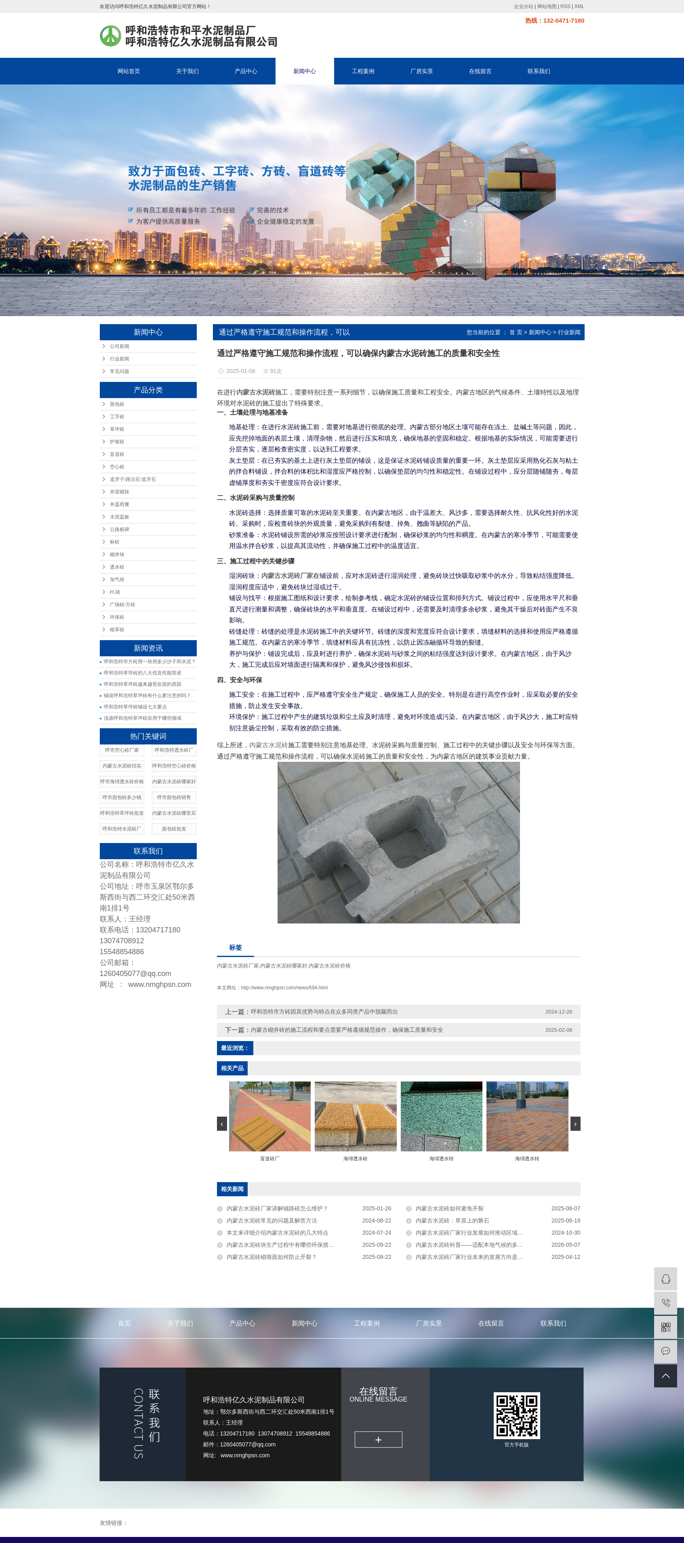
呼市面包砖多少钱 (122, 797)
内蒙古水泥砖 (268, 745)
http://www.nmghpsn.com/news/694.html (284, 988)
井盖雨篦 (119, 504)
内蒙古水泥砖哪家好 (174, 781)
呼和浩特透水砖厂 (174, 750)
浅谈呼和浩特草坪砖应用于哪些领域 (142, 718)
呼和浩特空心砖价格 (174, 766)
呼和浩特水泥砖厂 (122, 829)
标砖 (115, 542)
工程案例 (363, 71)
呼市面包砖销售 (174, 797)
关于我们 (187, 71)
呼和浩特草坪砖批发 (122, 813)
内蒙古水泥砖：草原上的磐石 (452, 1220)
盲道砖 (117, 454)
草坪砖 (117, 429)
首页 (124, 1323)
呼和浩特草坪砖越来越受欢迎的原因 (142, 684)
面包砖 (117, 404)
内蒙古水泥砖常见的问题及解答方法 (272, 1220)
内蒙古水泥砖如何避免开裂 (450, 1208)
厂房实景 (421, 71)
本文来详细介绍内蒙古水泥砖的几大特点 (277, 1232)
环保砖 (117, 617)
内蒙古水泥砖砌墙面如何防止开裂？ (272, 1257)
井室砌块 (119, 492)
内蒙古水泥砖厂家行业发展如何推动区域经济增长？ (481, 1232)
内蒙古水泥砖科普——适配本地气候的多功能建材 (478, 1245)
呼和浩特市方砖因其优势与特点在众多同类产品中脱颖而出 (324, 1011)
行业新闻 (119, 359)
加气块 (117, 579)
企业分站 (523, 6)
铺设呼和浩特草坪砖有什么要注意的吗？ (147, 695)
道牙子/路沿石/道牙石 (133, 479)
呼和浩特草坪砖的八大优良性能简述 (142, 673)
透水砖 (117, 567)
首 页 (515, 332)
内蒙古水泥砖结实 (122, 766)
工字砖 (117, 416)
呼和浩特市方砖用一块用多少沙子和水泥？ (150, 661)
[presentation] (222, 1124)
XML (580, 6)
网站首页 (129, 71)
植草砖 (117, 629)
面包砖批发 (174, 829)
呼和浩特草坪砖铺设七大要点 (135, 707)
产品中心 (246, 71)
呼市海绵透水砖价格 (122, 781)
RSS (565, 6)
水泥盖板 (119, 517)
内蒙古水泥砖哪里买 (174, 813)
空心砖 (117, 467)
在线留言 (480, 71)
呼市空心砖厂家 (122, 750)
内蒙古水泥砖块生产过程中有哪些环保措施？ (283, 1245)
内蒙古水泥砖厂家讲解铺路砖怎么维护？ (277, 1208)
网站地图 (547, 6)
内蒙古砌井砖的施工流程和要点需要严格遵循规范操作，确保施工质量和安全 (347, 1030)
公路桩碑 (119, 529)
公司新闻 (119, 346)
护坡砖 (117, 442)
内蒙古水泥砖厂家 (238, 966)
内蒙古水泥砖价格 (330, 966)
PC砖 (115, 592)
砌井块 (117, 554)
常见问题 (119, 371)
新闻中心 (304, 71)
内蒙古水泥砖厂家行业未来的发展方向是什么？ (475, 1257)
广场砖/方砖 (122, 604)
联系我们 (539, 71)
